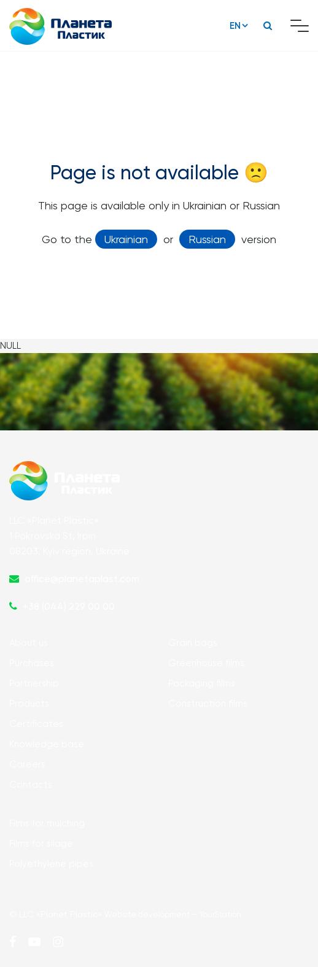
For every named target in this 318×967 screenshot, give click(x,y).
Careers (27, 764)
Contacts (30, 784)
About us (28, 642)
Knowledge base (46, 744)
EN (235, 25)
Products (29, 703)
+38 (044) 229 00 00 (69, 606)
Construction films (207, 703)
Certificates (36, 723)
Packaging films (201, 683)
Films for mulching (47, 823)
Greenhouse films (206, 663)
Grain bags (192, 642)
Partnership (34, 683)
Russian (207, 239)
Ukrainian (126, 239)
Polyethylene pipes (51, 863)
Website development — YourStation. (173, 914)
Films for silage (41, 843)
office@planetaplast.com (82, 578)
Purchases (31, 663)
